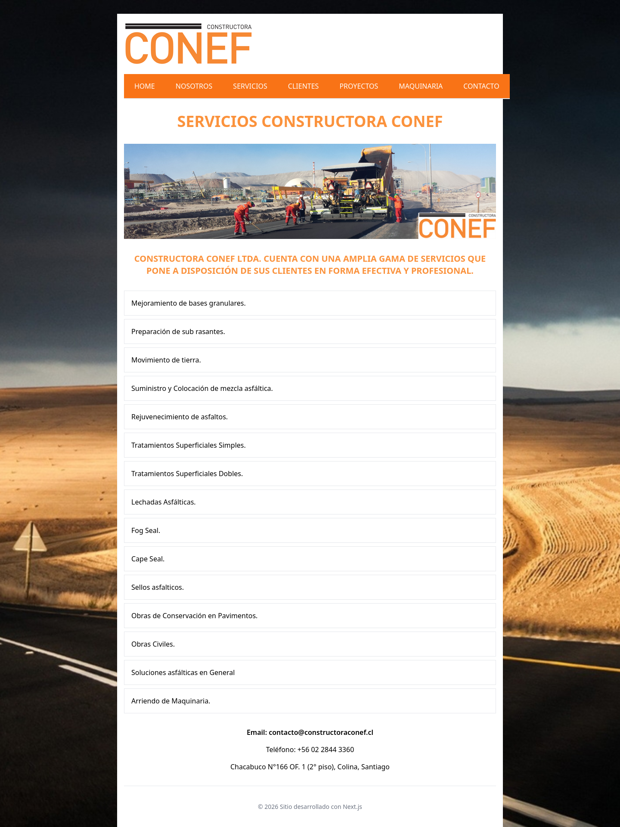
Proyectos (358, 86)
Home (144, 86)
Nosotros (194, 86)
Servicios (250, 86)
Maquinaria (421, 86)
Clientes (303, 86)
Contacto (481, 86)
